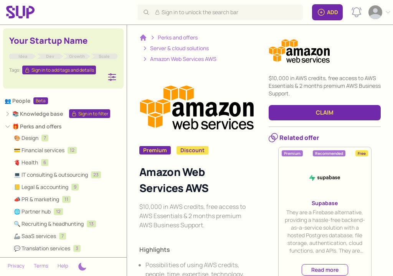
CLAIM (325, 112)
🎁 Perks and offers (37, 126)
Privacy (16, 265)
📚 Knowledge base (37, 113)
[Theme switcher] (82, 266)
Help (63, 265)
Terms (41, 265)
